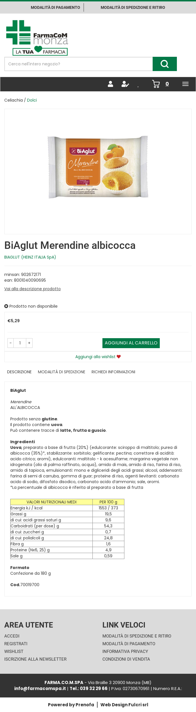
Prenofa (85, 705)
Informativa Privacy (125, 651)
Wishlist (13, 651)
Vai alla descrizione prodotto (32, 289)
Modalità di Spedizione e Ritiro (136, 636)
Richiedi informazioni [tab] (113, 372)
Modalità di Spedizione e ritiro (133, 7)
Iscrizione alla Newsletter (35, 659)
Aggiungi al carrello (131, 343)
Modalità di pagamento (55, 7)
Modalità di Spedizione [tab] (61, 372)
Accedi (11, 636)
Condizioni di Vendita (126, 659)
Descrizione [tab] (19, 372)
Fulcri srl (138, 705)
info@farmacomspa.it (40, 688)
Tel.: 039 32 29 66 (89, 688)
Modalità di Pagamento (128, 643)
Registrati (15, 643)
